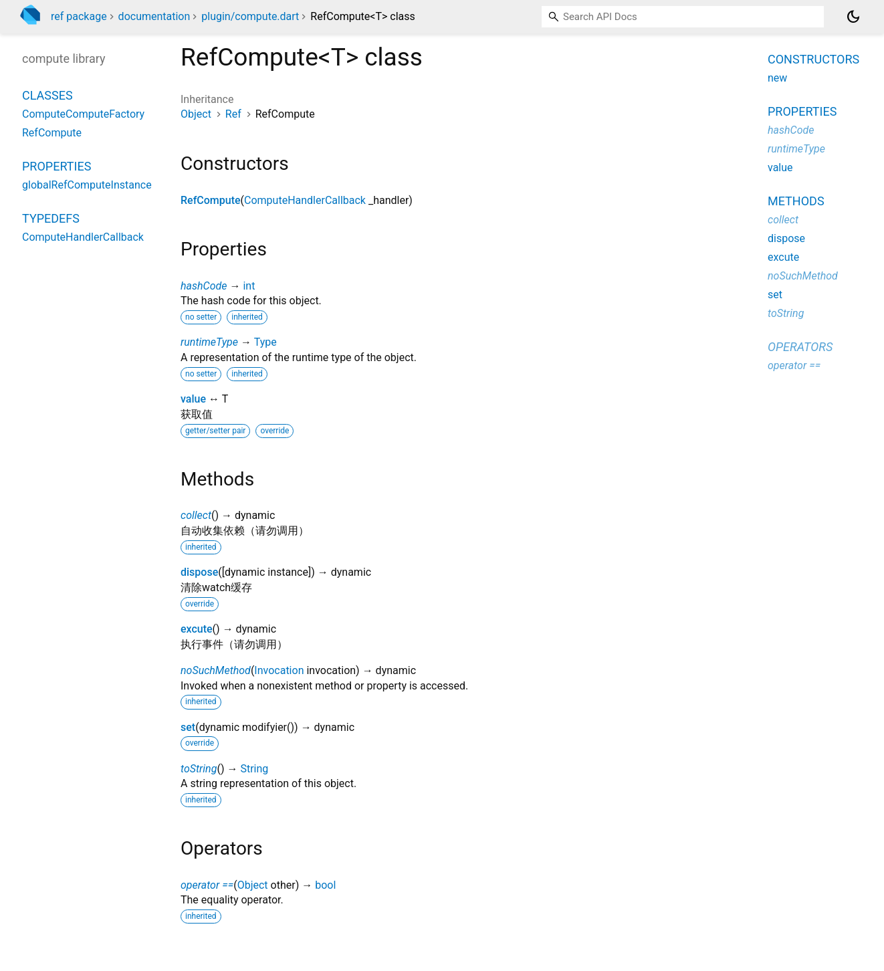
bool (325, 885)
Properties (56, 166)
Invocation (279, 670)
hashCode (204, 286)
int (249, 286)
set (188, 727)
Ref (233, 114)
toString (199, 768)
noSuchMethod (216, 670)
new (777, 78)
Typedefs (51, 218)
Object (196, 114)
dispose (199, 572)
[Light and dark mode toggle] (853, 16)
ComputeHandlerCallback (305, 200)
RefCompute (211, 200)
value (193, 399)
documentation (154, 16)
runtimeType (209, 342)
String (254, 768)
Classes (47, 95)
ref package (79, 16)
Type (265, 342)
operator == (207, 885)
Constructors (813, 59)
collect (196, 515)
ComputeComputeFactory (83, 114)
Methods (796, 201)
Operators (800, 347)
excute (197, 629)
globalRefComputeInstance (87, 185)
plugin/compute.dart (250, 16)
